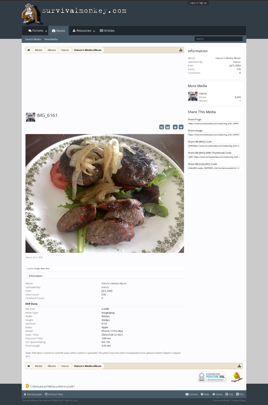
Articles (109, 30)
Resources (83, 30)
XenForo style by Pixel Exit (93, 400)
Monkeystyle (33, 394)
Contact (192, 394)
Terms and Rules (221, 400)
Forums (37, 30)
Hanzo (28, 257)
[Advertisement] (104, 81)
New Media (51, 39)
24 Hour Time (54, 394)
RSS (240, 394)
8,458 (238, 97)
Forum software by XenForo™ (50, 400)
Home (217, 394)
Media (60, 31)
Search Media (33, 39)
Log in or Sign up (198, 2)
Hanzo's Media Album (114, 283)
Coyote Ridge (33, 268)
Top (229, 394)
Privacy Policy (238, 400)
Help (205, 394)
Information (35, 276)
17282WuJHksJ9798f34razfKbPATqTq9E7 (52, 386)
